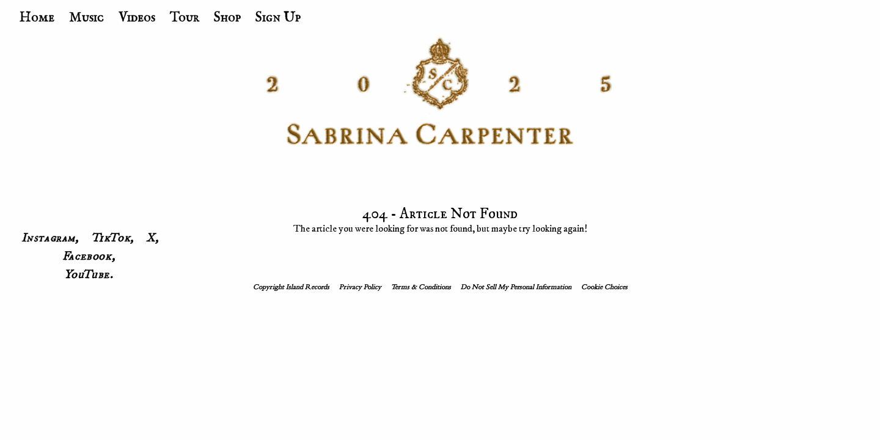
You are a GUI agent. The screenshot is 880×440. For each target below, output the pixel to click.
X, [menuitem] (152, 238)
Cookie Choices (604, 287)
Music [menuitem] (86, 17)
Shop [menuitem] (227, 17)
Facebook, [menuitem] (88, 257)
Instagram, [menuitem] (50, 238)
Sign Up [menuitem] (278, 17)
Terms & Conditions (421, 287)
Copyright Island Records (291, 287)
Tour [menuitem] (184, 17)
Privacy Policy (360, 287)
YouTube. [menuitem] (89, 275)
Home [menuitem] (37, 17)
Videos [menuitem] (137, 17)
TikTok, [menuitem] (112, 238)
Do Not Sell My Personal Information (516, 287)
